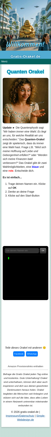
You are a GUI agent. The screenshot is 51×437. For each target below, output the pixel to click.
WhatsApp (32, 354)
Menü (4, 61)
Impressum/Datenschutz (20, 415)
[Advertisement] (25, 223)
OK (43, 251)
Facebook (19, 354)
